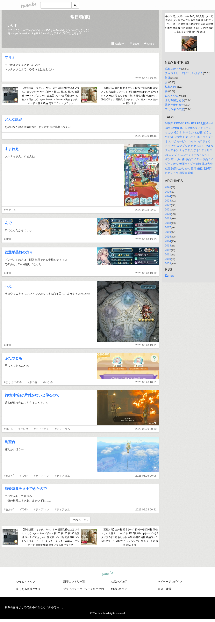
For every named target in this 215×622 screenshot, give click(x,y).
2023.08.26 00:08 (146, 475)
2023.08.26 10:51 (146, 382)
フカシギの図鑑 (174, 109)
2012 (168, 250)
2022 (168, 205)
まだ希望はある (174, 100)
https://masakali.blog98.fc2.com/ (31, 33)
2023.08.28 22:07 (146, 209)
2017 (168, 227)
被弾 (167, 77)
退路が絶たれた (174, 104)
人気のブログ (119, 581)
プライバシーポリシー (76, 588)
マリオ (10, 57)
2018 (168, 222)
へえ (8, 286)
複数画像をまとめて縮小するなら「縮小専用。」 (35, 607)
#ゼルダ (23, 428)
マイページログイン (170, 581)
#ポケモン (10, 209)
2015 (168, 236)
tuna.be (107, 573)
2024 (168, 196)
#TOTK (8, 428)
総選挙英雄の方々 (19, 252)
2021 (168, 209)
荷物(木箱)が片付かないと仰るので (32, 395)
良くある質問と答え (28, 588)
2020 (168, 214)
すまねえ (12, 149)
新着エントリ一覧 (74, 581)
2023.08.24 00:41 (146, 509)
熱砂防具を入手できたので (26, 489)
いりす (12, 25)
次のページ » (80, 520)
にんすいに (172, 95)
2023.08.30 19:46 (146, 135)
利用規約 (98, 588)
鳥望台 (10, 442)
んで (8, 223)
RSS (169, 275)
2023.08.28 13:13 (146, 239)
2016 (168, 231)
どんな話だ (13, 119)
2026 (168, 187)
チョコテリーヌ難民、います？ (184, 73)
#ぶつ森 (32, 382)
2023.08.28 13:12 (146, 273)
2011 (168, 254)
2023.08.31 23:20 (146, 78)
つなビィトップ (25, 581)
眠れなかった (173, 68)
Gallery (117, 43)
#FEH (7, 239)
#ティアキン (41, 428)
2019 (168, 218)
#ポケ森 (48, 382)
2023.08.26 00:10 (146, 428)
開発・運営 (164, 588)
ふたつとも (13, 358)
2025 (168, 191)
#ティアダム (62, 428)
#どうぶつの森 (13, 382)
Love (134, 43)
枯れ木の (170, 86)
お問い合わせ (119, 588)
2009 (168, 263)
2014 (168, 241)
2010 (168, 258)
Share (149, 43)
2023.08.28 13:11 (146, 345)
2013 (168, 245)
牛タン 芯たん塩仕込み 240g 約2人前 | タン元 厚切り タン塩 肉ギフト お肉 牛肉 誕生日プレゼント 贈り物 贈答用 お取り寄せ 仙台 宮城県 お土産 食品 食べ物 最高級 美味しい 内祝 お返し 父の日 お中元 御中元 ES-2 (189, 24)
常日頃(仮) (80, 17)
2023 (168, 200)
